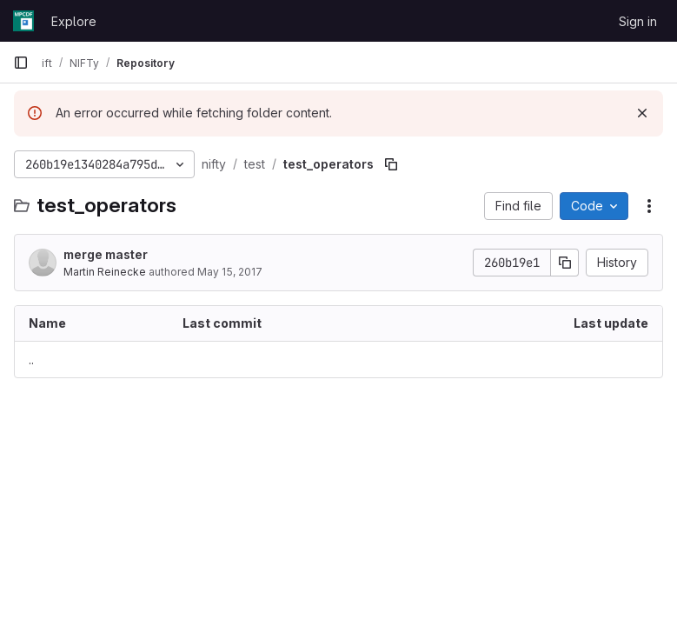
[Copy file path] (391, 164)
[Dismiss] (642, 113)
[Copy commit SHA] (565, 262)
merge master (105, 254)
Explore (73, 21)
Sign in (638, 21)
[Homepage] (23, 21)
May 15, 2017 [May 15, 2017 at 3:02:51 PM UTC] (229, 271)
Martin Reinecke (104, 271)
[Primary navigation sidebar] (21, 63)
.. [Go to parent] (31, 359)
